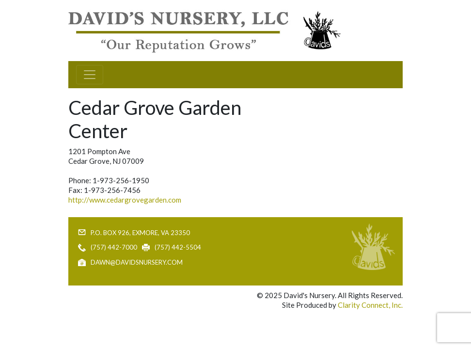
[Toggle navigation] (89, 74)
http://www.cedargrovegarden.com (124, 199)
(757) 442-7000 (114, 247)
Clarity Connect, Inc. (370, 305)
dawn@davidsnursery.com (137, 262)
